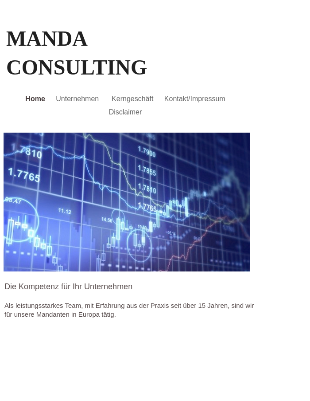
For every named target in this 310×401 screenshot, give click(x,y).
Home (36, 98)
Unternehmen (79, 98)
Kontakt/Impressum (194, 98)
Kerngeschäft (133, 98)
